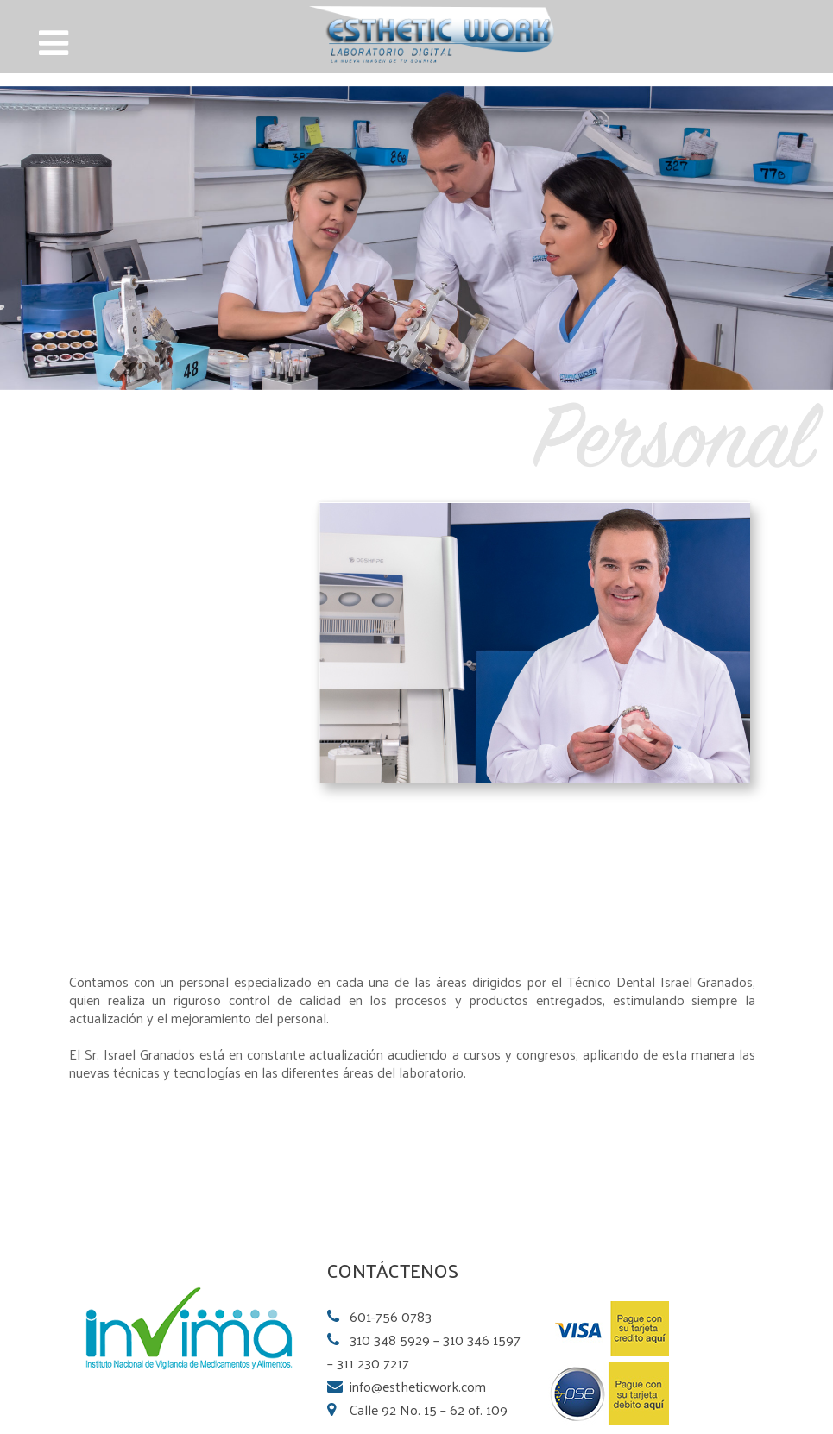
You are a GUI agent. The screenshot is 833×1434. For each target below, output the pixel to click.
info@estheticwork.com (418, 1386)
